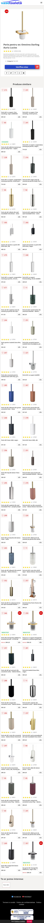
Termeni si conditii (9, 902)
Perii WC (6, 885)
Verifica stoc (27, 67)
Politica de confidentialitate (26, 902)
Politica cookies (20, 921)
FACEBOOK (16, 897)
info (19, 117)
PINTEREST (26, 897)
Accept (29, 921)
